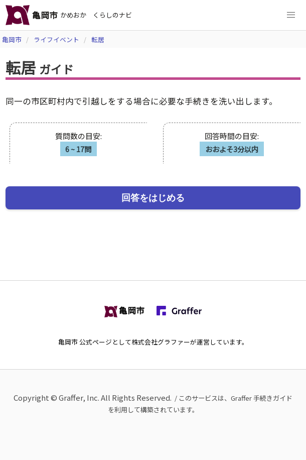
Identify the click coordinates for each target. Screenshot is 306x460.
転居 (97, 39)
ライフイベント (56, 39)
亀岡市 (12, 39)
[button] (291, 15)
